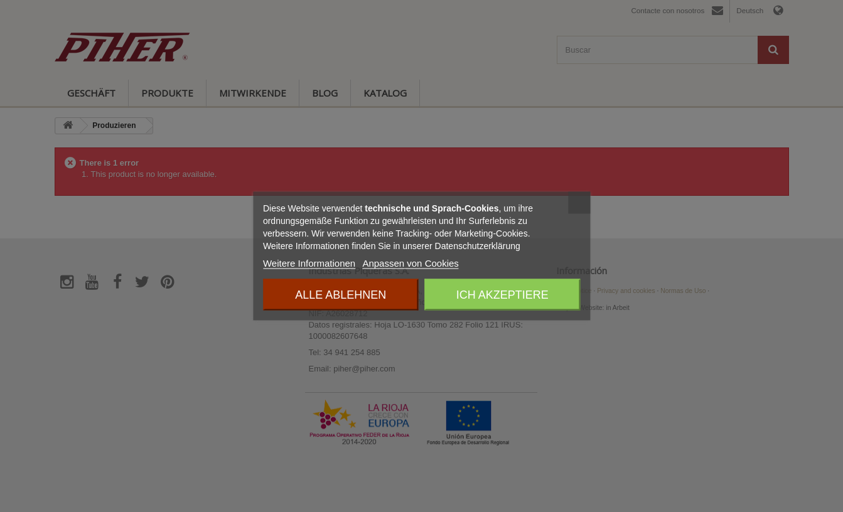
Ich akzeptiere (502, 295)
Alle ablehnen (340, 295)
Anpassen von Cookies (410, 263)
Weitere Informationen (309, 263)
